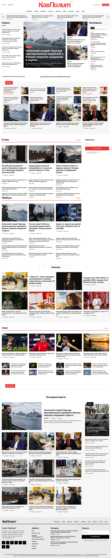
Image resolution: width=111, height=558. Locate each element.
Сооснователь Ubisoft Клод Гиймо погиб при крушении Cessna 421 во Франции (68, 194)
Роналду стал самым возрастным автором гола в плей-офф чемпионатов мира (41, 354)
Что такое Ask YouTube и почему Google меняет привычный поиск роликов (98, 44)
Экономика (4, 59)
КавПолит (60, 554)
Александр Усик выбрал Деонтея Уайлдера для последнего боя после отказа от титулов (18, 365)
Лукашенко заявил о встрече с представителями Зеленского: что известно (40, 246)
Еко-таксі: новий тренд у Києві (97, 51)
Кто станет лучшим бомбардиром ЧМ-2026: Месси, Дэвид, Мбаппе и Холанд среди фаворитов (73, 372)
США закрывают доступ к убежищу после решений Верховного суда (67, 188)
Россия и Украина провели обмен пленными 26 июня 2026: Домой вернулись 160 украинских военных (14, 247)
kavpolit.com (83, 554)
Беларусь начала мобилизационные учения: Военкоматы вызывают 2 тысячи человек (68, 246)
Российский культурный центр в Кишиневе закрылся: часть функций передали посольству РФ (12, 48)
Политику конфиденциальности (94, 153)
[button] (11, 4)
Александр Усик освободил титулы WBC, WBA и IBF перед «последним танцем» (73, 365)
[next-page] (107, 17)
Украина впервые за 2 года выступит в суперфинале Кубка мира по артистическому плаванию (100, 372)
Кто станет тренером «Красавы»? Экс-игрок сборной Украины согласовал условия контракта (18, 372)
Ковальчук (8, 128)
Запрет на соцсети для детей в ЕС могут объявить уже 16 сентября (68, 226)
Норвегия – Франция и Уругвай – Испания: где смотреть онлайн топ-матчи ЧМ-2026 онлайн (100, 365)
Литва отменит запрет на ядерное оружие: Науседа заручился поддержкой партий (67, 169)
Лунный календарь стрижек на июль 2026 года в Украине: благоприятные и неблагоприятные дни (68, 313)
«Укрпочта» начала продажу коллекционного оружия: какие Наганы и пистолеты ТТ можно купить (42, 279)
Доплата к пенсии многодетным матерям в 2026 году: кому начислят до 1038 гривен (67, 16)
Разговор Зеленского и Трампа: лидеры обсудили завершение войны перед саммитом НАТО (93, 16)
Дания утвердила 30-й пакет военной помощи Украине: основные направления (41, 180)
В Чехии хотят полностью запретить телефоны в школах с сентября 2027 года (41, 194)
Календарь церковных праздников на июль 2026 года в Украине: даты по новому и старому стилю (67, 181)
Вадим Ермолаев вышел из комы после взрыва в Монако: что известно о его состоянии (42, 16)
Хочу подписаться (97, 148)
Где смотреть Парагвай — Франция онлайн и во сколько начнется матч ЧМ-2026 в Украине (14, 354)
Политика (28, 47)
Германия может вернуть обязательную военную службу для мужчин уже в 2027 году (68, 238)
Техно (91, 49)
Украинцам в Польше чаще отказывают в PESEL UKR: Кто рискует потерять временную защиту (14, 194)
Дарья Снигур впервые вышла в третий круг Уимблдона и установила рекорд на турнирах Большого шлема (68, 355)
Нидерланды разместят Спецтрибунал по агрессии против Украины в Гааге (40, 167)
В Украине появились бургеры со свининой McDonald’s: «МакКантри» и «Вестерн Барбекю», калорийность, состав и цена (99, 35)
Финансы (69, 61)
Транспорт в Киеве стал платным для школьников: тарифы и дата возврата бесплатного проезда (66, 508)
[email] (97, 144)
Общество (69, 37)
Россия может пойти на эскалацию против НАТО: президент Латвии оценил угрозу (40, 227)
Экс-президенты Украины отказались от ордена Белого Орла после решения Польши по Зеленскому (14, 255)
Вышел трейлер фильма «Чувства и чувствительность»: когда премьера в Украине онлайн (90, 99)
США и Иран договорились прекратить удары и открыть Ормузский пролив (36, 99)
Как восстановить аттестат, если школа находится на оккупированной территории (97, 58)
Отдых (3, 43)
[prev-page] (3, 17)
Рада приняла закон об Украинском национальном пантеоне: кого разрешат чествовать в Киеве (13, 239)
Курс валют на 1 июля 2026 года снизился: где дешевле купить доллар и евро (11, 99)
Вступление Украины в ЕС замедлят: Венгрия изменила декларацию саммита (41, 254)
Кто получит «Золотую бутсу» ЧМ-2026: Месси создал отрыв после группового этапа (45, 365)
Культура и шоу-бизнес (95, 41)
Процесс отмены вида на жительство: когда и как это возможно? (96, 67)
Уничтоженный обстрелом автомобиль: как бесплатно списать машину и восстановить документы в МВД (11, 40)
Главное (3, 34)
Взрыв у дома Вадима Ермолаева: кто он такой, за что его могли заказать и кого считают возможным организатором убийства (41, 239)
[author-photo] (5, 128)
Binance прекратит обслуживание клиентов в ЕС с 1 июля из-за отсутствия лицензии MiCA (41, 188)
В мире (3, 52)
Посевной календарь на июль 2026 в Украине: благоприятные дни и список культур (63, 90)
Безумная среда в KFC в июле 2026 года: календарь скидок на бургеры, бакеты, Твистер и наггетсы (41, 313)
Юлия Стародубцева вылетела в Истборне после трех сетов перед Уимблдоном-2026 (46, 372)
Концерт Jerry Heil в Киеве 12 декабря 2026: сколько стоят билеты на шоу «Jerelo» (96, 280)
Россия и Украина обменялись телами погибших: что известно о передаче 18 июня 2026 (68, 255)
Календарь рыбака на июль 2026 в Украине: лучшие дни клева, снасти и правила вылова (95, 354)
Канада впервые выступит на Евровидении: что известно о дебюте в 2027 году (14, 180)
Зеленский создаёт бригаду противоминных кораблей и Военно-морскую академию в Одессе (17, 16)
